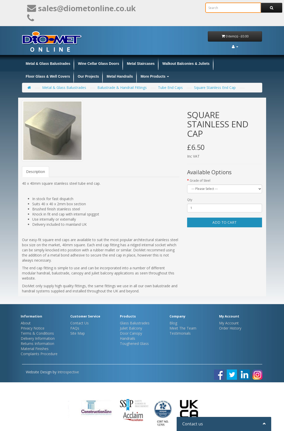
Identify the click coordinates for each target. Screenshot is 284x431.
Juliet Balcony (131, 328)
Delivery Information (38, 338)
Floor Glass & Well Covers (48, 76)
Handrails (127, 338)
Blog (173, 323)
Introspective (68, 372)
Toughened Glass (134, 343)
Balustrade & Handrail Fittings (122, 87)
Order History (230, 328)
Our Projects (88, 76)
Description (35, 171)
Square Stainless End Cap (215, 87)
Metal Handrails (120, 76)
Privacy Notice (32, 328)
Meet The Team (182, 328)
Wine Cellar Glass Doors (98, 63)
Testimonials (180, 333)
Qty (189, 200)
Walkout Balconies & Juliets (186, 63)
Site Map (77, 333)
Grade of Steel (200, 180)
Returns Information (37, 343)
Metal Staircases (141, 63)
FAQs (74, 328)
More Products (155, 76)
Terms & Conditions (37, 333)
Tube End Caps (170, 87)
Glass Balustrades (135, 323)
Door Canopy (131, 333)
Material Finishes (35, 348)
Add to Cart (224, 222)
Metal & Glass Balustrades (48, 63)
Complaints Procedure (39, 353)
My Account (229, 323)
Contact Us (79, 323)
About (26, 323)
